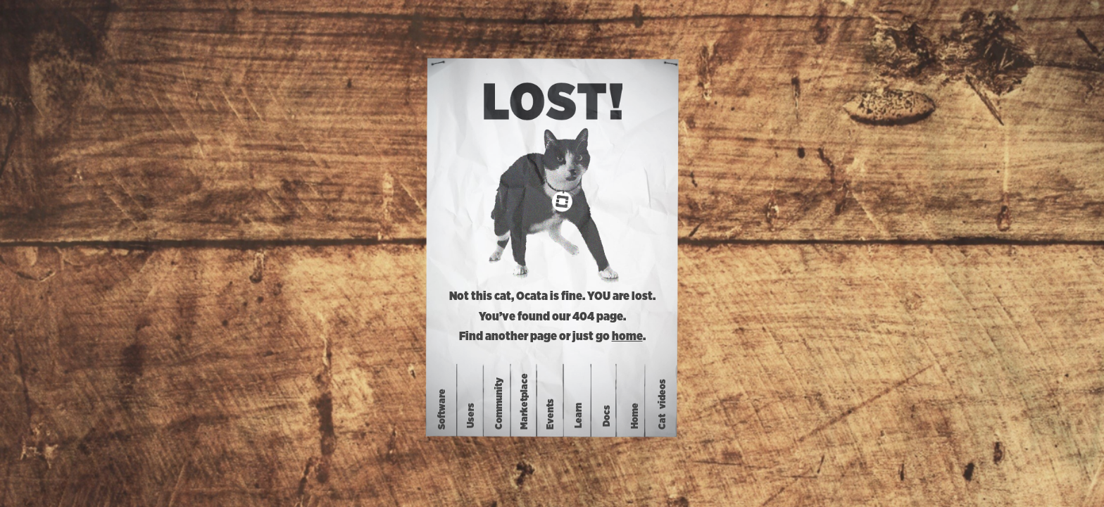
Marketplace (524, 401)
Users (471, 415)
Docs (607, 415)
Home (635, 415)
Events (551, 414)
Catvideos (662, 404)
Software (442, 409)
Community (499, 403)
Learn (579, 415)
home (627, 336)
